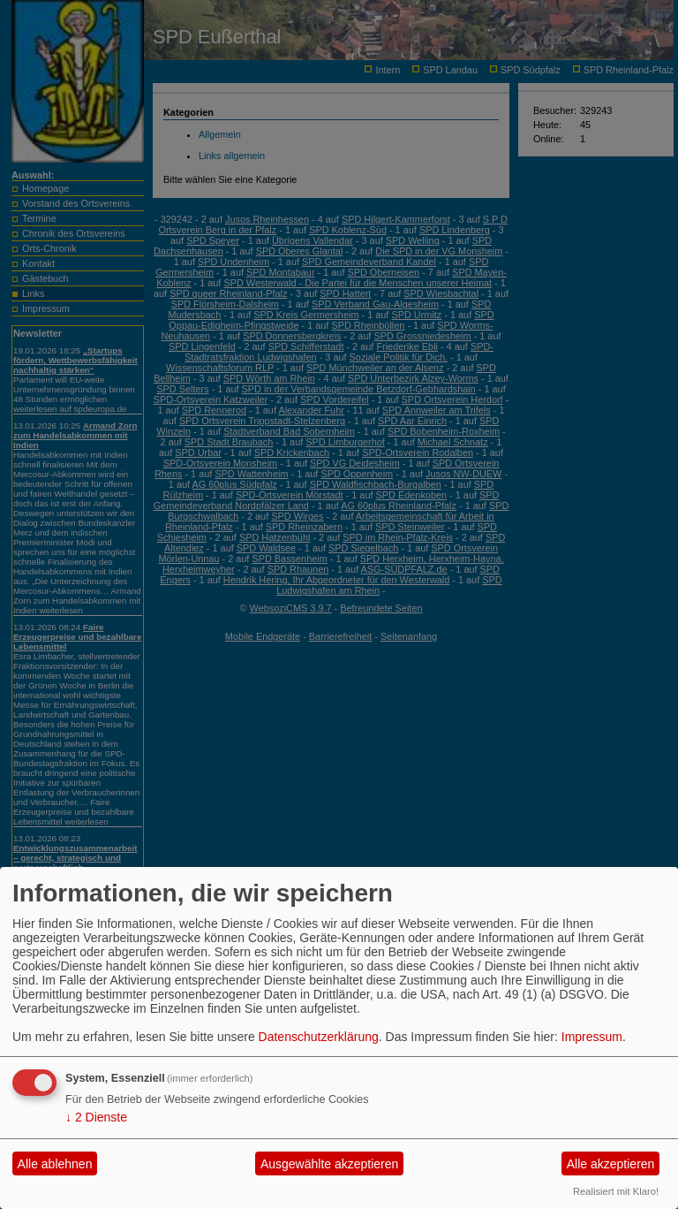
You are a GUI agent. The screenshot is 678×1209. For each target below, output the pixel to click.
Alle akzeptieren (611, 1164)
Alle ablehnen (55, 1164)
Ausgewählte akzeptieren (329, 1164)
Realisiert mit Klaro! (616, 1191)
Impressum (591, 1037)
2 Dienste (96, 1117)
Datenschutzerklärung (319, 1037)
